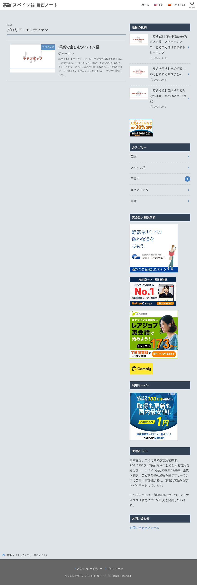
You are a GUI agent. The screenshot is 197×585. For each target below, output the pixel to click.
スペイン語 (138, 167)
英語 (134, 156)
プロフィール (115, 568)
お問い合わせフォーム (144, 527)
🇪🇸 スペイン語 (176, 4)
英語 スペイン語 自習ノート (30, 4)
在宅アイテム (139, 189)
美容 (134, 201)
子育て (135, 178)
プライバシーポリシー (89, 568)
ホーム (145, 4)
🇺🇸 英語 (158, 4)
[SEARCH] (192, 5)
